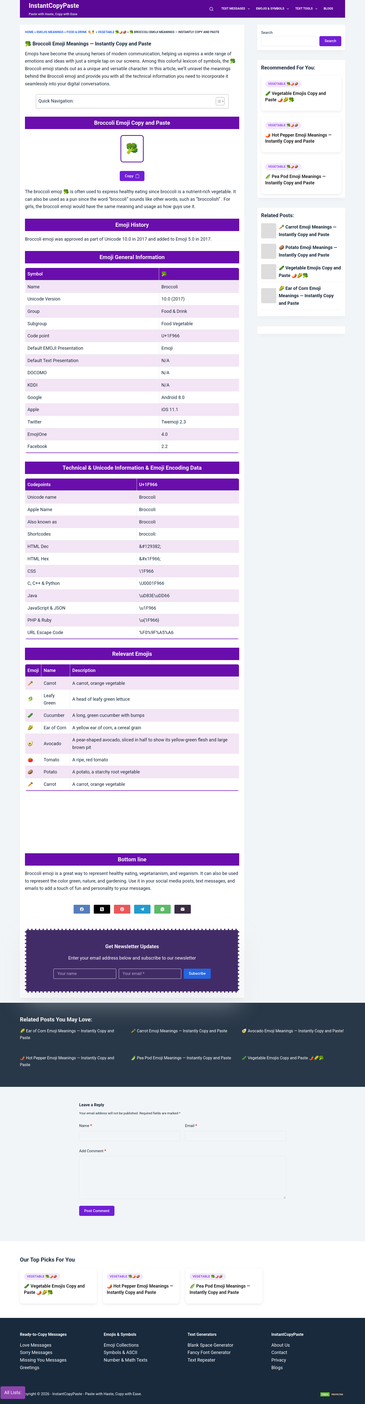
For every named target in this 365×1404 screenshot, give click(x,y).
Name (85, 1126)
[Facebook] (82, 909)
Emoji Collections (121, 1345)
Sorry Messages (36, 1352)
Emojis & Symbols (273, 9)
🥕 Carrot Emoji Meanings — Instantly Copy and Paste (179, 1031)
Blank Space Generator (210, 1345)
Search (267, 32)
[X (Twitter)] (102, 909)
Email (191, 1126)
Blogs (328, 8)
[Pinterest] (122, 909)
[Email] (182, 909)
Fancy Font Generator (209, 1352)
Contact (279, 1352)
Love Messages (35, 1345)
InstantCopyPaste (54, 5)
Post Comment (96, 1211)
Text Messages (236, 9)
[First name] (84, 974)
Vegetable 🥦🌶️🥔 (112, 32)
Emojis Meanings (50, 32)
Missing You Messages (43, 1360)
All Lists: (12, 1392)
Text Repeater (201, 1360)
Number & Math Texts (125, 1360)
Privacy (278, 1360)
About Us (280, 1345)
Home (29, 32)
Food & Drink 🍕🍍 (81, 32)
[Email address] (150, 974)
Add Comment (92, 1151)
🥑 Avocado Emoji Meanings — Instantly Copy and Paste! (293, 1031)
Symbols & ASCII (120, 1352)
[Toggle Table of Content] (217, 101)
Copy (132, 176)
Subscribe (197, 973)
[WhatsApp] (162, 909)
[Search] (211, 9)
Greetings (29, 1367)
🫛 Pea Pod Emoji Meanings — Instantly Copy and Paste (181, 1058)
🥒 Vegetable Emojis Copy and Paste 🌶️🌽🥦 (283, 1058)
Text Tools (307, 9)
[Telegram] (142, 909)
